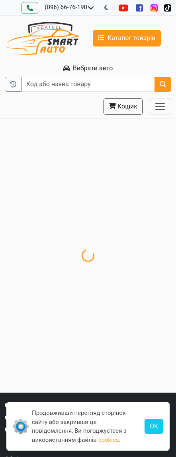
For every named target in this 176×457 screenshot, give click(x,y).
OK (154, 426)
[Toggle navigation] (160, 106)
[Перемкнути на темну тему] (106, 8)
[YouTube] (123, 7)
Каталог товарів (127, 38)
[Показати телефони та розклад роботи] (90, 8)
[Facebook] (139, 7)
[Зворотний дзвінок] (30, 8)
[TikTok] (167, 7)
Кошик (123, 106)
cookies (108, 439)
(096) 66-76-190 (66, 7)
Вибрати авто (88, 68)
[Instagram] (154, 7)
